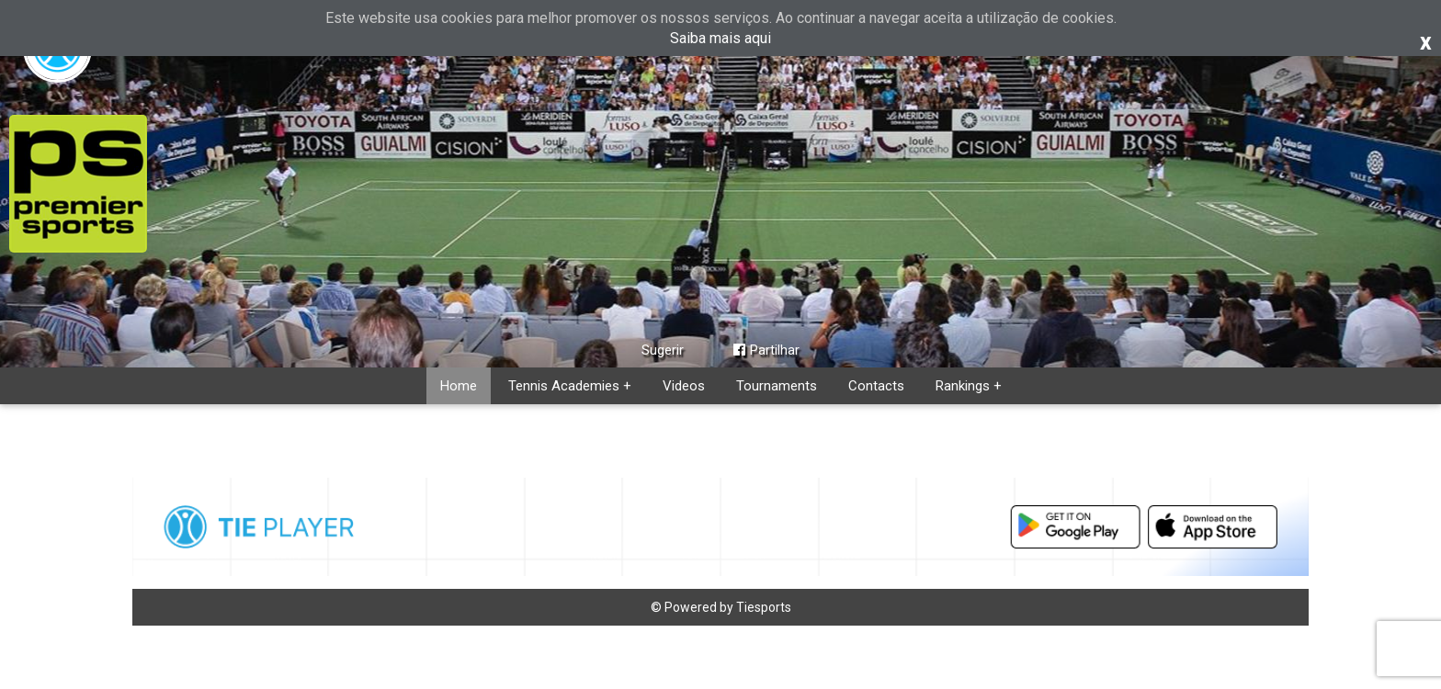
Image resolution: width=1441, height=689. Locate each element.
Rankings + (969, 386)
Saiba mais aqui (720, 38)
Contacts (876, 386)
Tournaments (776, 386)
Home (458, 386)
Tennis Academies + (569, 386)
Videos (684, 386)
